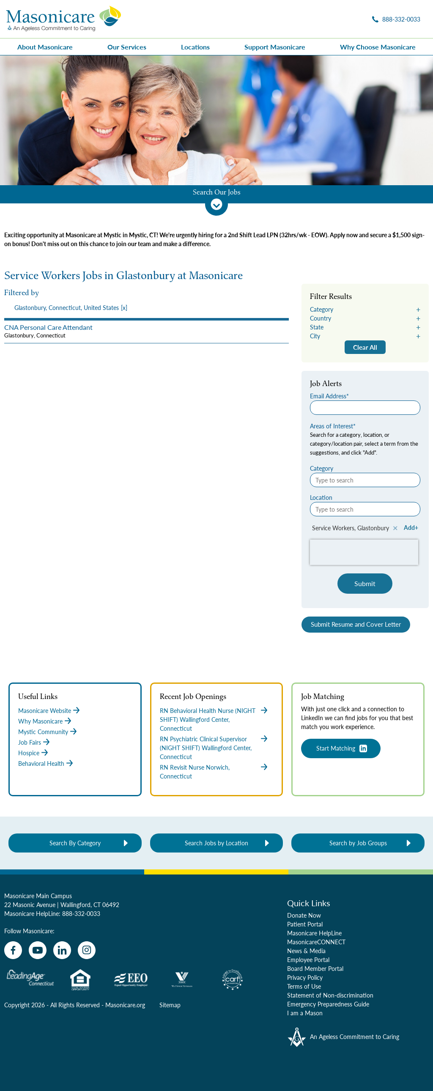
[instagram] (87, 950)
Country (320, 318)
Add (409, 527)
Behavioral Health (41, 763)
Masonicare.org (125, 1005)
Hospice (28, 752)
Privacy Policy (305, 977)
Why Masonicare (40, 721)
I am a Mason (305, 1013)
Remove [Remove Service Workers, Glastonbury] (395, 528)
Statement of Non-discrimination (330, 995)
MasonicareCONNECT (316, 941)
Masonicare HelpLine (314, 933)
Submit (364, 583)
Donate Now (304, 915)
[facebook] (13, 950)
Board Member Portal (315, 968)
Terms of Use (304, 986)
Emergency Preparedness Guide (328, 1004)
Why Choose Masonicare (378, 47)
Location (321, 497)
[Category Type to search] (365, 480)
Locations (195, 47)
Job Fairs (29, 742)
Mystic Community (43, 731)
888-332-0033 (81, 913)
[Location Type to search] (365, 509)
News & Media (306, 950)
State (316, 327)
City (315, 336)
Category (321, 309)
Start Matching (335, 748)
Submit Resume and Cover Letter (356, 624)
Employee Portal (308, 959)
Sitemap (170, 1005)
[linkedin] (62, 950)
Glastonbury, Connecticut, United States (66, 307)
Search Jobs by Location (216, 843)
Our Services (126, 47)
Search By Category (75, 843)
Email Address (328, 396)
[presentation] (146, 307)
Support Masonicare (274, 47)
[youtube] (38, 950)
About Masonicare (45, 47)
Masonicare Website (44, 710)
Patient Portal (305, 924)
